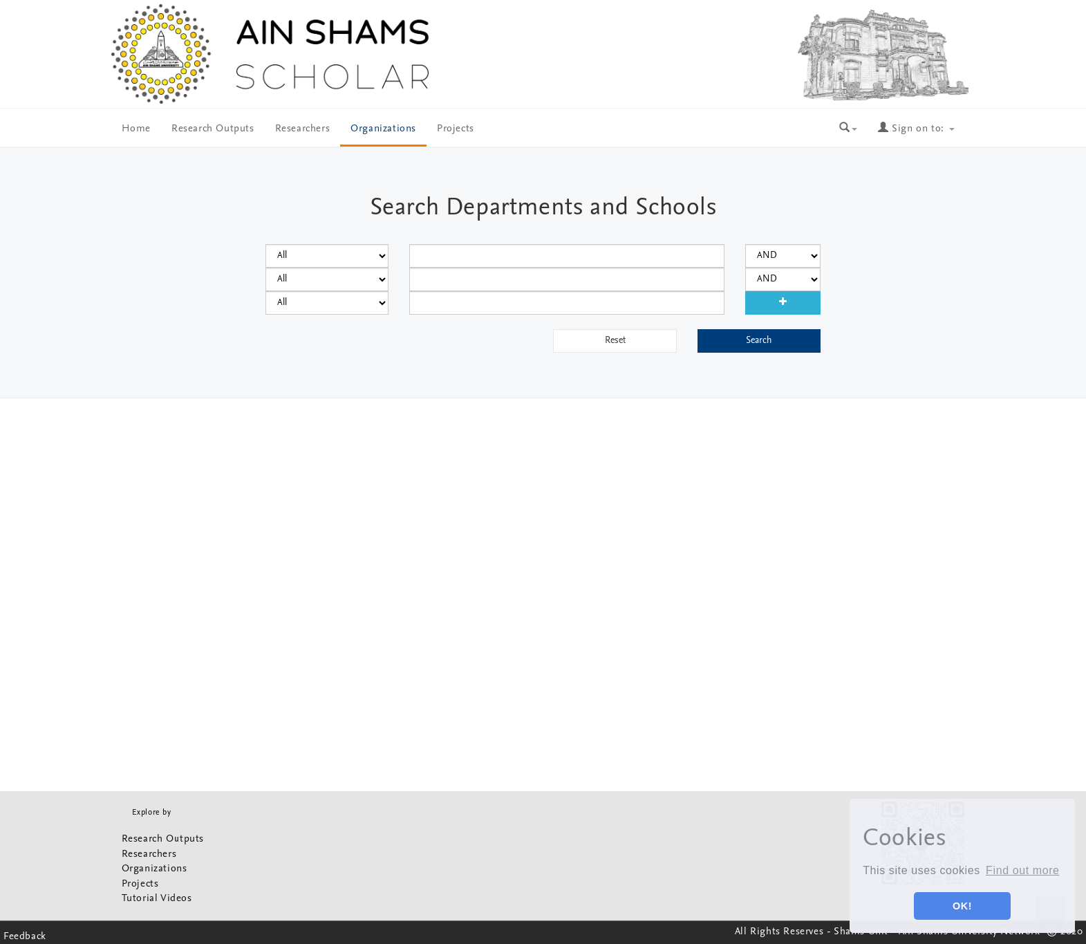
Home (136, 129)
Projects (455, 129)
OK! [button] (962, 905)
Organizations (383, 129)
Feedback (24, 937)
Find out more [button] (1023, 870)
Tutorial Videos (157, 899)
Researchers (302, 129)
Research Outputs (212, 129)
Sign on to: (916, 129)
